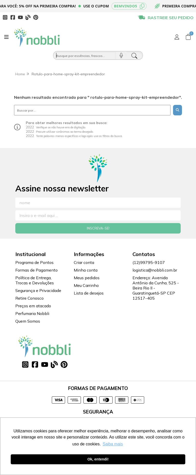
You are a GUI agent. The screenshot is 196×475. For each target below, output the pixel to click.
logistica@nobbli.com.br (154, 270)
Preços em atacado (33, 305)
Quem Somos (27, 321)
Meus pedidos (87, 277)
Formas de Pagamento (36, 270)
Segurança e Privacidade (38, 290)
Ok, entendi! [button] (97, 459)
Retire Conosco (29, 298)
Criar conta (84, 262)
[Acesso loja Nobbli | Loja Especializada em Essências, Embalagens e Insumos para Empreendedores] (176, 37)
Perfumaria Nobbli (32, 313)
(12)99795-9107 (148, 262)
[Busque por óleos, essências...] (84, 55)
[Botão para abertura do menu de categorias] (6, 37)
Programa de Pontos (34, 262)
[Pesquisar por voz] (121, 55)
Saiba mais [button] (113, 444)
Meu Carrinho (86, 285)
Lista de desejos (89, 293)
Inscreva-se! (98, 228)
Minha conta (85, 270)
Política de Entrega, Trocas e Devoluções (34, 280)
